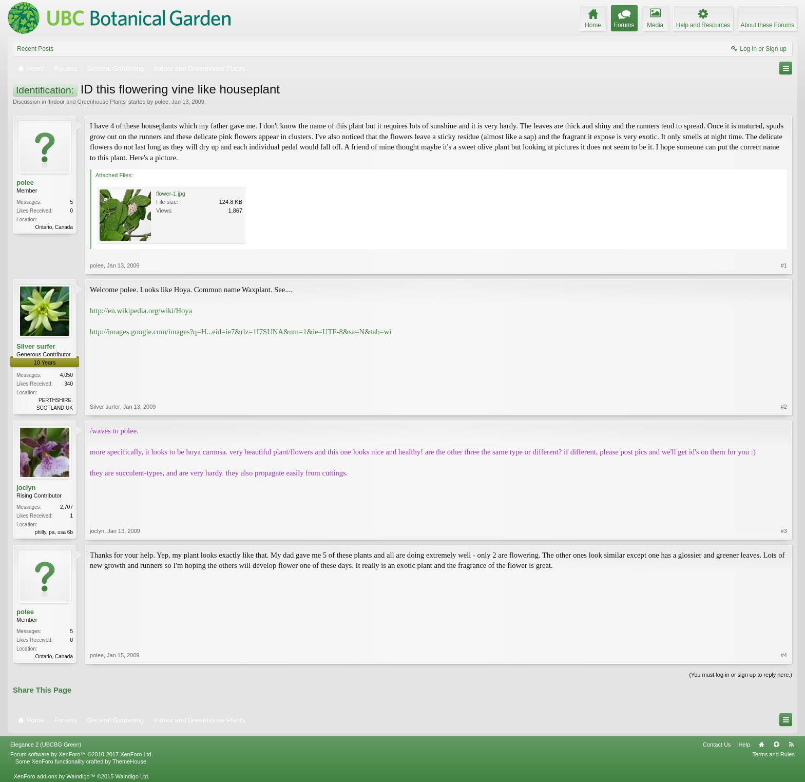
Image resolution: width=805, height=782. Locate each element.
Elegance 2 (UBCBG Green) (45, 744)
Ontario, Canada (54, 227)
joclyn (26, 487)
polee (161, 102)
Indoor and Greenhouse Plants (87, 102)
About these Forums (767, 25)
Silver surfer (35, 346)
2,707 (66, 507)
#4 (784, 655)
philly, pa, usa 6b (54, 532)
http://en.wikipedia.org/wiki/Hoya (141, 311)
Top (776, 744)
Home (761, 744)
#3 (784, 531)
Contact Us (717, 744)
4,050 (66, 375)
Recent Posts (35, 48)
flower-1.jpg (170, 193)
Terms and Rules (773, 754)
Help (744, 744)
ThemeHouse (129, 761)
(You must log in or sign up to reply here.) (740, 675)
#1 (784, 265)
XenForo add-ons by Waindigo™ (54, 776)
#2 (784, 407)
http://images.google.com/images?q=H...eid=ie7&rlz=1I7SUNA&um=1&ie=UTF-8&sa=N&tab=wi (240, 332)
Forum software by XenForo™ (81, 754)
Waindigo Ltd (131, 776)
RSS (791, 744)
